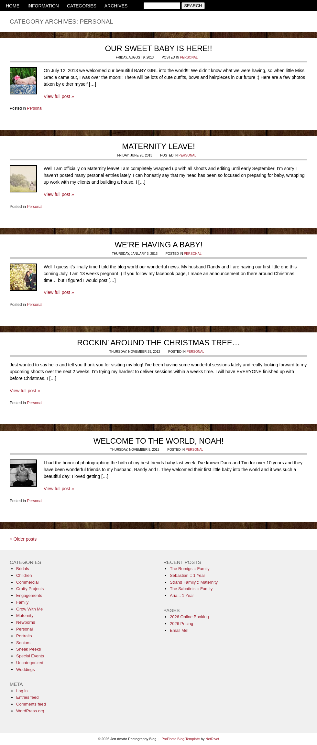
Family (22, 602)
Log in (21, 690)
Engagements (29, 595)
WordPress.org (30, 710)
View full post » (59, 96)
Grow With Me (29, 609)
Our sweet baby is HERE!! (158, 48)
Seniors (23, 642)
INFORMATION (43, 6)
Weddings (25, 669)
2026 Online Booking (189, 616)
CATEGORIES (81, 6)
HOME (12, 6)
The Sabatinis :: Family (191, 588)
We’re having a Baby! (158, 244)
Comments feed (31, 704)
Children (24, 575)
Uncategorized (29, 662)
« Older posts (23, 539)
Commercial (27, 582)
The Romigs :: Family (190, 568)
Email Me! (179, 630)
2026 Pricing (181, 623)
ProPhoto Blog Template (180, 739)
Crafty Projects (30, 588)
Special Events (30, 655)
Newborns (25, 622)
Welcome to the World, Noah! (158, 441)
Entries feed (27, 697)
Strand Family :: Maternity (194, 582)
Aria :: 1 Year (182, 595)
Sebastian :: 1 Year (187, 575)
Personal (189, 57)
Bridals (22, 568)
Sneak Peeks (28, 649)
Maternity (24, 615)
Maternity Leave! (158, 146)
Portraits (24, 635)
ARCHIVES (116, 6)
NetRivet (212, 739)
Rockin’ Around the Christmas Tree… (158, 342)
